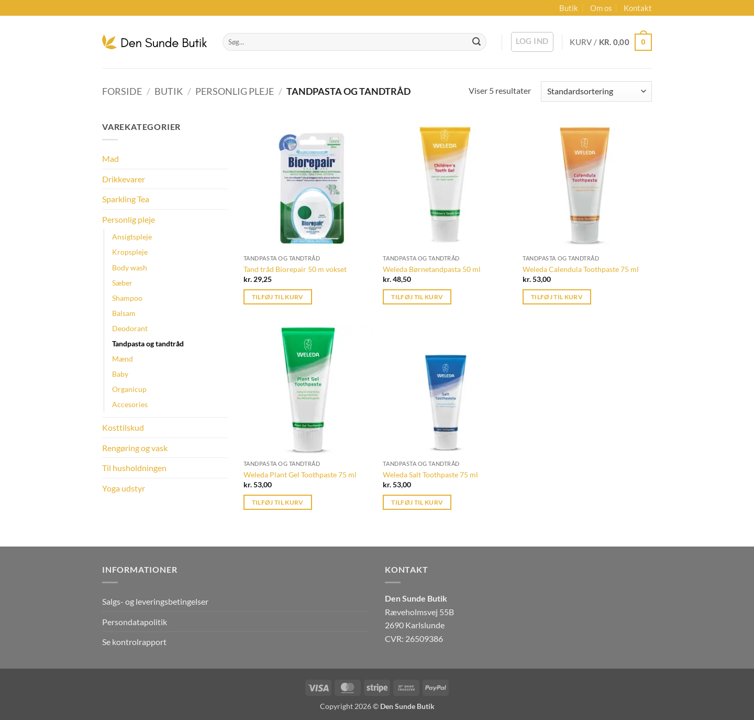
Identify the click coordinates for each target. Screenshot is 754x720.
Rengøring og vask (135, 448)
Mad (110, 158)
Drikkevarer (123, 179)
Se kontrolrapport (134, 642)
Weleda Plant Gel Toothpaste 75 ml (300, 474)
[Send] (476, 42)
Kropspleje (130, 251)
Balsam (124, 313)
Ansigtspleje (132, 236)
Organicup (129, 389)
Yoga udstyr (123, 488)
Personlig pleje (234, 91)
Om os (601, 8)
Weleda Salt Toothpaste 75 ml (430, 474)
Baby (120, 373)
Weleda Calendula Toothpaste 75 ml (581, 269)
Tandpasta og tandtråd (148, 343)
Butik (568, 8)
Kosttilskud (123, 427)
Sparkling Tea (125, 199)
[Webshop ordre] (596, 91)
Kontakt (638, 8)
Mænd (122, 358)
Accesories (130, 404)
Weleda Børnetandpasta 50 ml (432, 269)
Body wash (129, 267)
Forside (122, 91)
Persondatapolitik (134, 622)
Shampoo (127, 297)
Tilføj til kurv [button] (278, 296)
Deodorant (130, 328)
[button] (532, 42)
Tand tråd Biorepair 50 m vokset (295, 269)
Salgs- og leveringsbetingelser (155, 601)
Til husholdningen (134, 468)
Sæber (122, 282)
